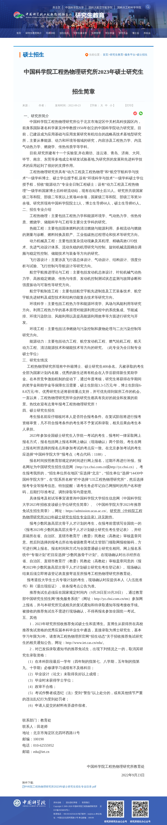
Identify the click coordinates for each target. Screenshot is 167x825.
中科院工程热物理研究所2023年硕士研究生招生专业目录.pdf (59, 786)
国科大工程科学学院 (129, 7)
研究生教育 (116, 54)
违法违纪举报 (71, 802)
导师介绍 (50, 33)
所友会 (147, 33)
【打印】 (129, 105)
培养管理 (96, 33)
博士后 (135, 33)
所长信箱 (57, 802)
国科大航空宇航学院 (101, 7)
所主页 (57, 7)
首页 (19, 33)
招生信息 (64, 33)
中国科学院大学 (74, 7)
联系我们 (86, 802)
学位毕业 (109, 33)
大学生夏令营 (80, 33)
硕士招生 (142, 54)
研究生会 (123, 33)
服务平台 (130, 54)
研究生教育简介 (34, 33)
